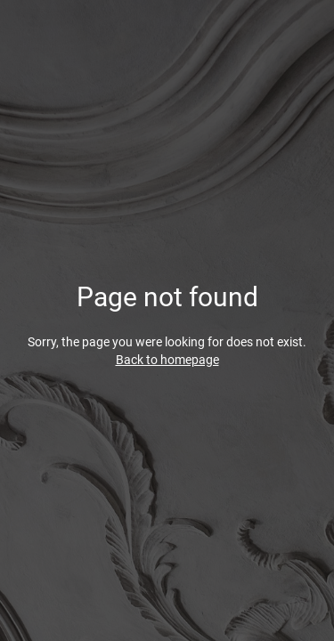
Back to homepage (167, 360)
